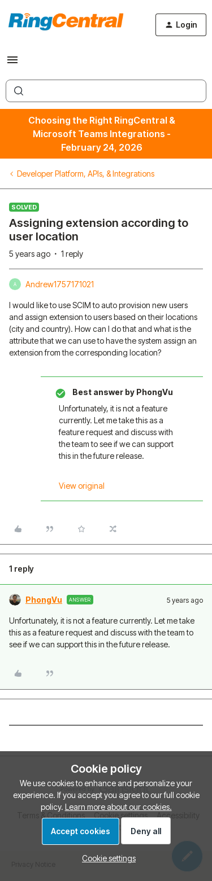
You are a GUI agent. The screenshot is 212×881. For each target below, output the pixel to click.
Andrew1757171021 (59, 284)
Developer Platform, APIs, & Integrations (85, 173)
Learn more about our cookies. (118, 807)
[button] (12, 63)
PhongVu (43, 599)
